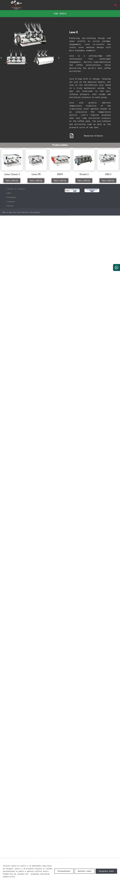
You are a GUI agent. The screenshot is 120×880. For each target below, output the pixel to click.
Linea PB (36, 174)
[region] (60, 869)
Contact (10, 206)
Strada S (84, 174)
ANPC (8, 193)
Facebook (10, 201)
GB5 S (108, 174)
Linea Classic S (12, 174)
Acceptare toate (106, 871)
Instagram (11, 197)
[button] (1, 58)
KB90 (60, 174)
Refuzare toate (84, 871)
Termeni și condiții (15, 189)
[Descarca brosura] (71, 135)
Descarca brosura (93, 135)
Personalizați (64, 871)
